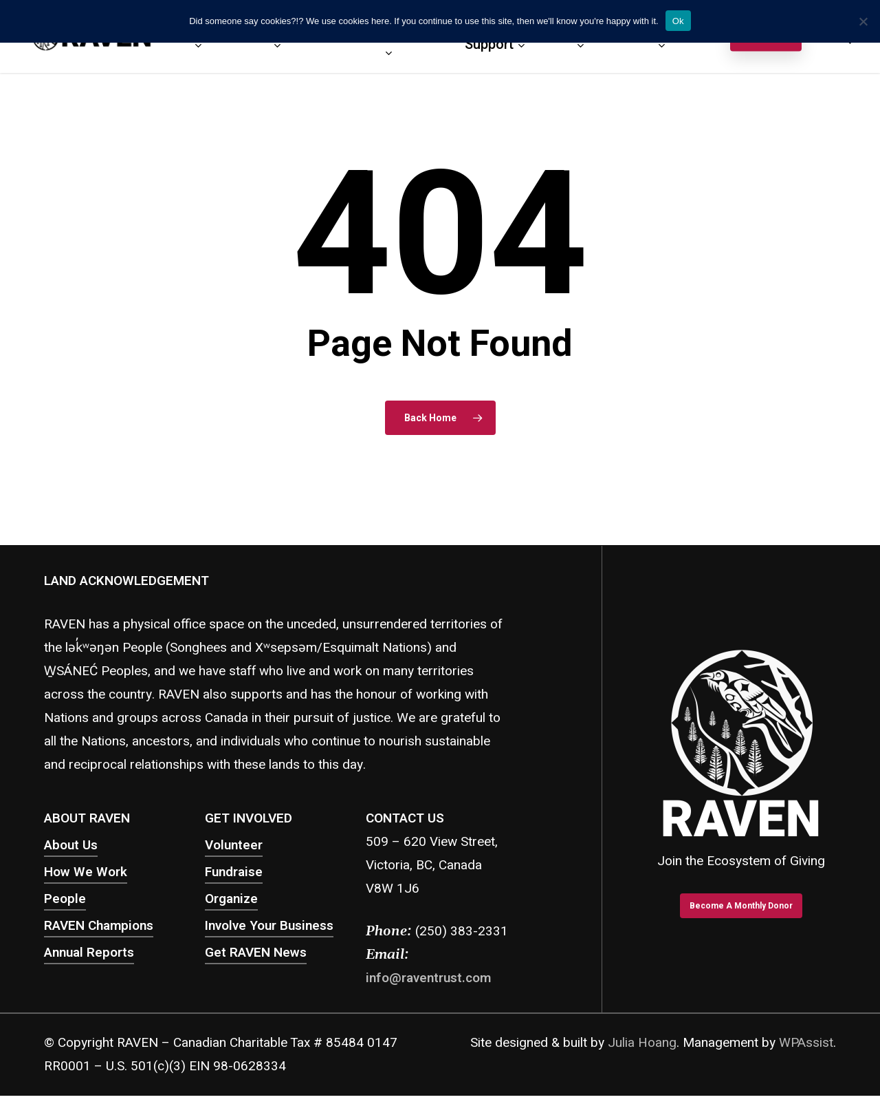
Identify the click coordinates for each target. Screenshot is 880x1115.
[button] (741, 905)
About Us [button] (71, 845)
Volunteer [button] (234, 845)
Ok (678, 21)
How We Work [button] (85, 872)
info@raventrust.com (428, 978)
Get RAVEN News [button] (256, 952)
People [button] (65, 899)
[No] (863, 21)
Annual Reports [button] (89, 952)
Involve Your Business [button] (269, 925)
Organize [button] (231, 899)
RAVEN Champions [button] (98, 925)
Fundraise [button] (234, 872)
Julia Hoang (642, 1042)
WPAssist (806, 1042)
